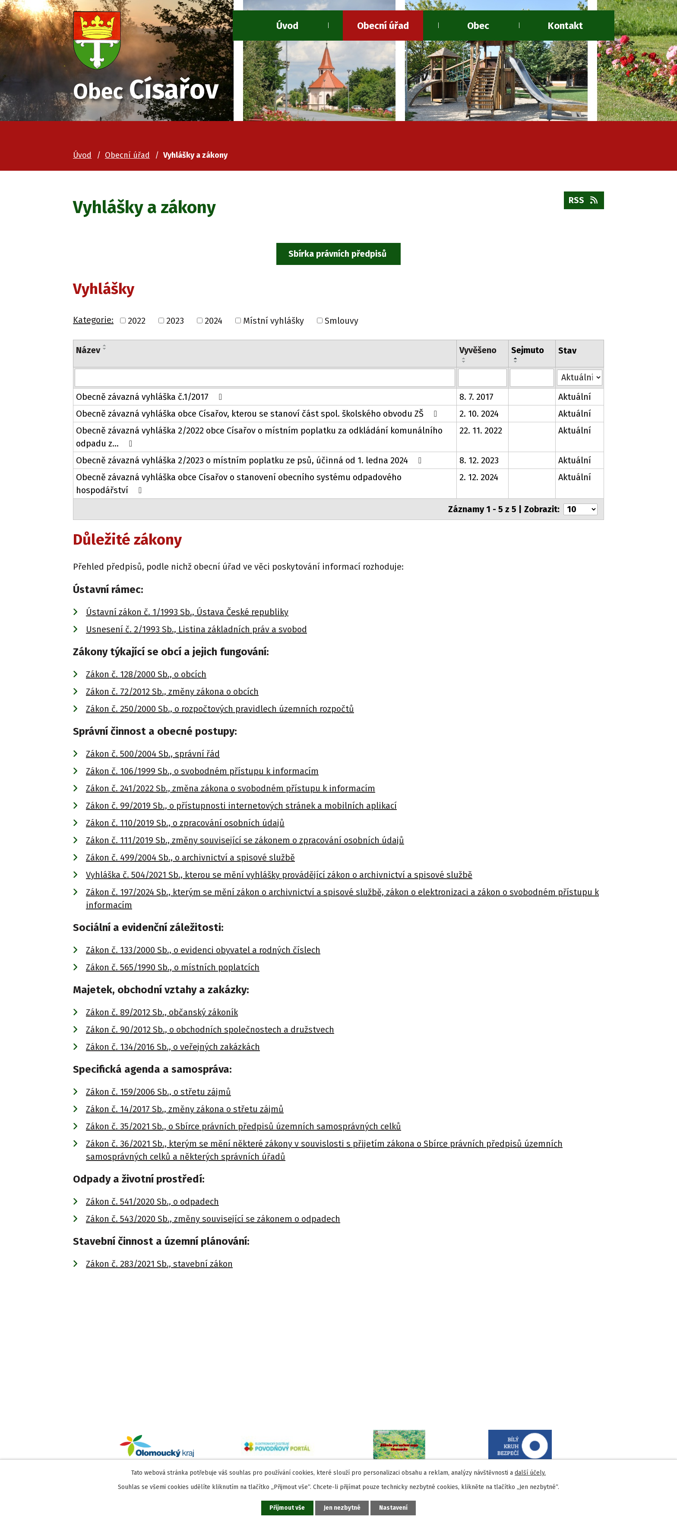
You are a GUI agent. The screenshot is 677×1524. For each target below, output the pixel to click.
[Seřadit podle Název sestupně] (105, 350)
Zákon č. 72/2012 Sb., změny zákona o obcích (172, 692)
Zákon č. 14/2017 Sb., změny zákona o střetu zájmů (185, 1110)
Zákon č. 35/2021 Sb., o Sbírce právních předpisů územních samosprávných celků (243, 1127)
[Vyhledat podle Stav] (580, 378)
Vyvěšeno (478, 351)
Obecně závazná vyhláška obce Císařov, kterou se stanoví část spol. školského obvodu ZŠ (258, 415)
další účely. (530, 1472)
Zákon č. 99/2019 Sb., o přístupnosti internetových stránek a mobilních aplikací (241, 806)
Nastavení (394, 1507)
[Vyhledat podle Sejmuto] (532, 379)
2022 (137, 321)
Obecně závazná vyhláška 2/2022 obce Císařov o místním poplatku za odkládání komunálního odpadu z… (259, 438)
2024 (213, 321)
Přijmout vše (286, 1507)
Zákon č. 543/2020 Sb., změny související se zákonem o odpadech (213, 1220)
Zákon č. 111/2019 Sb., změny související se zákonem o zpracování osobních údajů (245, 841)
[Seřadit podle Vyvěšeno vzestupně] (464, 359)
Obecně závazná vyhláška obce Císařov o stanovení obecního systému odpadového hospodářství (239, 485)
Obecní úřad (383, 26)
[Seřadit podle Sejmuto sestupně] (516, 363)
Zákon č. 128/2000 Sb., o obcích (146, 675)
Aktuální (575, 398)
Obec (478, 26)
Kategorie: (93, 321)
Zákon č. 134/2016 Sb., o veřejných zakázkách (173, 1048)
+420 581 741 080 (141, 1382)
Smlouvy (341, 321)
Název (88, 351)
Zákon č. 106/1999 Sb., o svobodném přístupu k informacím (202, 772)
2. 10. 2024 (479, 415)
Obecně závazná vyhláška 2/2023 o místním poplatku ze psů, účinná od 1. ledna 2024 (250, 461)
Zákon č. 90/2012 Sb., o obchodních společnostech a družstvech (210, 1030)
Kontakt (565, 26)
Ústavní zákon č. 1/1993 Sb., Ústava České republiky (187, 613)
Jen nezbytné (342, 1507)
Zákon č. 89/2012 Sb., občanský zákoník (162, 1013)
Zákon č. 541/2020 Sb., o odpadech (152, 1202)
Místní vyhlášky (273, 321)
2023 (175, 321)
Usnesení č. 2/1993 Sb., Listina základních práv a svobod (196, 630)
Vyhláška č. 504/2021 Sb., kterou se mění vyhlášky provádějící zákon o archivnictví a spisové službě (279, 875)
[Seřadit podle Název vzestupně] (105, 346)
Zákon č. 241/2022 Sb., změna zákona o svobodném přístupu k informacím (230, 789)
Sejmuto (527, 351)
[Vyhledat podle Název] (265, 379)
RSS (583, 202)
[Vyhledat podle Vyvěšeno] (482, 379)
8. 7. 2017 (476, 398)
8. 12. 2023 (479, 461)
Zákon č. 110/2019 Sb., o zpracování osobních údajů (185, 824)
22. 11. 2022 (480, 432)
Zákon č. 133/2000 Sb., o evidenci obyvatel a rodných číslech (203, 951)
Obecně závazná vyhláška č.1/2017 (151, 398)
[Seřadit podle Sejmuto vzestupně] (516, 359)
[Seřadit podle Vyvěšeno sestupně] (464, 363)
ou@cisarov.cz (137, 1396)
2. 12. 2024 (478, 478)
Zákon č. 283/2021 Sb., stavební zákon (159, 1264)
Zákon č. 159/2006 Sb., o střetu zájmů (158, 1092)
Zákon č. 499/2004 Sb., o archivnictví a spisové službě (190, 858)
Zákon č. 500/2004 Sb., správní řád (153, 754)
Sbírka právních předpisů (339, 254)
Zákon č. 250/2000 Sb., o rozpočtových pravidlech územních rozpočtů (220, 710)
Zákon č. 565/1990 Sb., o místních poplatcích (172, 968)
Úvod (287, 26)
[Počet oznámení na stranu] (580, 510)
